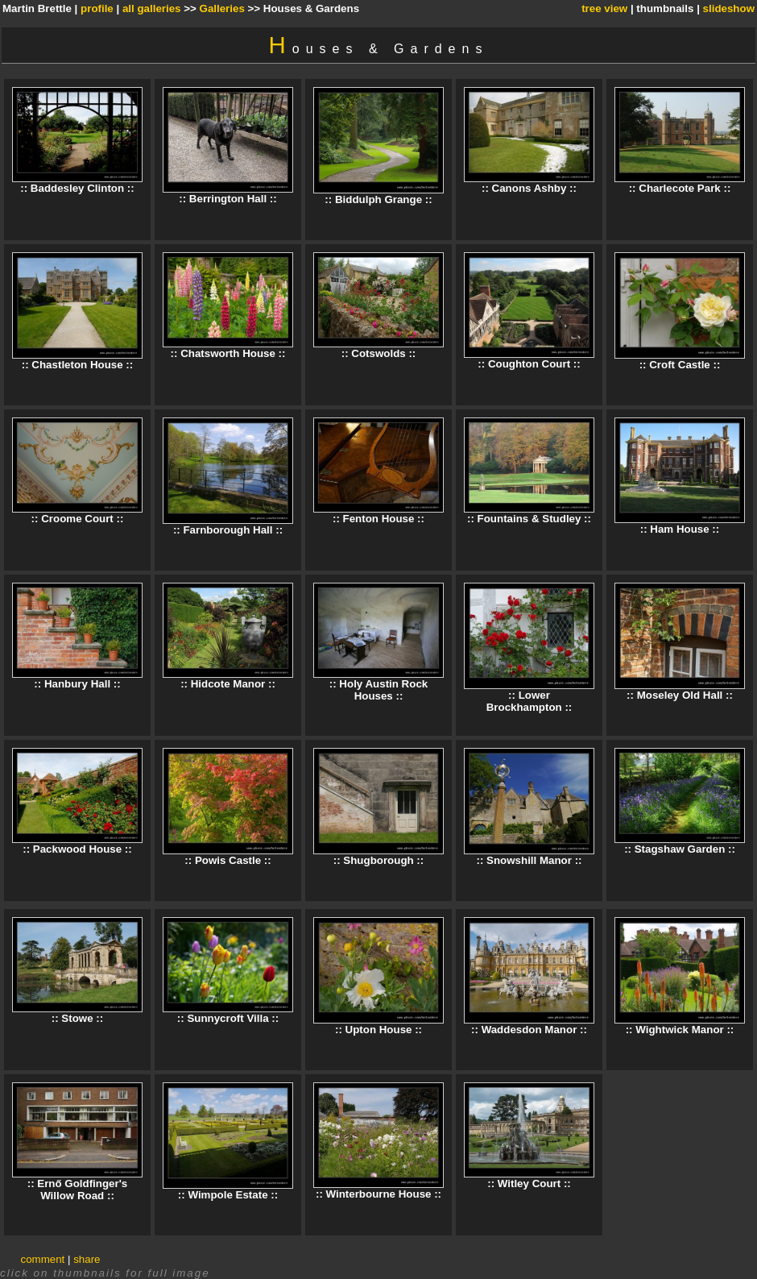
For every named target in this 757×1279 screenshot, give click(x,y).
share (86, 1259)
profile (97, 8)
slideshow (729, 8)
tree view (604, 8)
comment (43, 1259)
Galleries (222, 8)
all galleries (151, 8)
